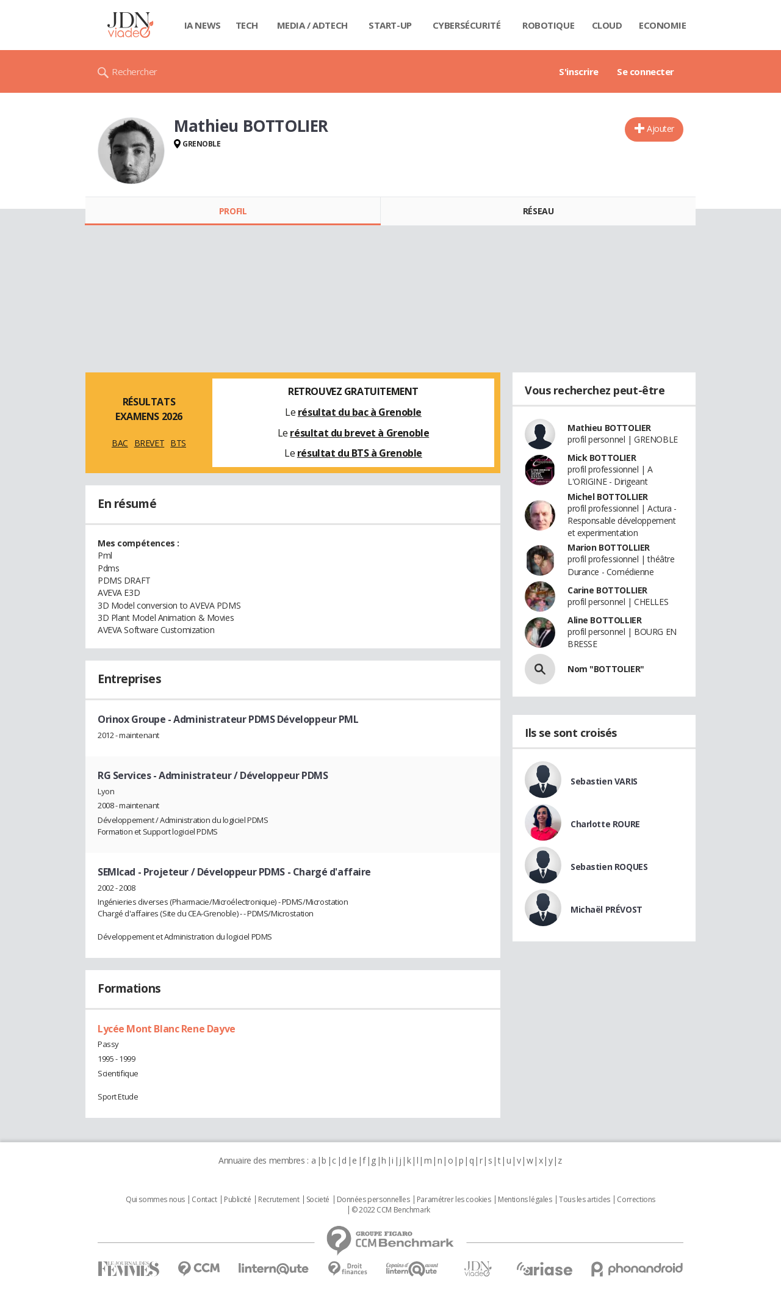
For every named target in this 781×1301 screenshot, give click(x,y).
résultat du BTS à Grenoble (359, 453)
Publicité (237, 1199)
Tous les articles (584, 1199)
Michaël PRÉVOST (606, 909)
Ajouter (660, 128)
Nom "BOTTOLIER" (605, 669)
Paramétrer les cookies (454, 1199)
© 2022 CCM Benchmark (390, 1210)
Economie (662, 25)
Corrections (636, 1199)
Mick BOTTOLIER (601, 457)
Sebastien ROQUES (608, 866)
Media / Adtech (312, 25)
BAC (120, 443)
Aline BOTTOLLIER (604, 620)
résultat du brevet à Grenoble (359, 433)
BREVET (149, 443)
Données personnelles (373, 1199)
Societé (317, 1199)
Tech (247, 25)
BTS (178, 443)
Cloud (607, 25)
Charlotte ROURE (605, 824)
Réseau (538, 211)
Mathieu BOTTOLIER (609, 427)
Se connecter (645, 71)
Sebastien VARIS (604, 781)
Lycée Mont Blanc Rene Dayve (167, 1028)
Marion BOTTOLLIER (608, 547)
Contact (204, 1199)
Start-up (390, 25)
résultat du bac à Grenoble (360, 412)
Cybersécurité (467, 25)
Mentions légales (525, 1199)
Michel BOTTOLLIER (607, 496)
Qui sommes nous (155, 1199)
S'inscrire (579, 71)
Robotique (548, 25)
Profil (233, 211)
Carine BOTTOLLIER (607, 590)
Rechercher (134, 71)
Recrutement (278, 1199)
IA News (202, 25)
